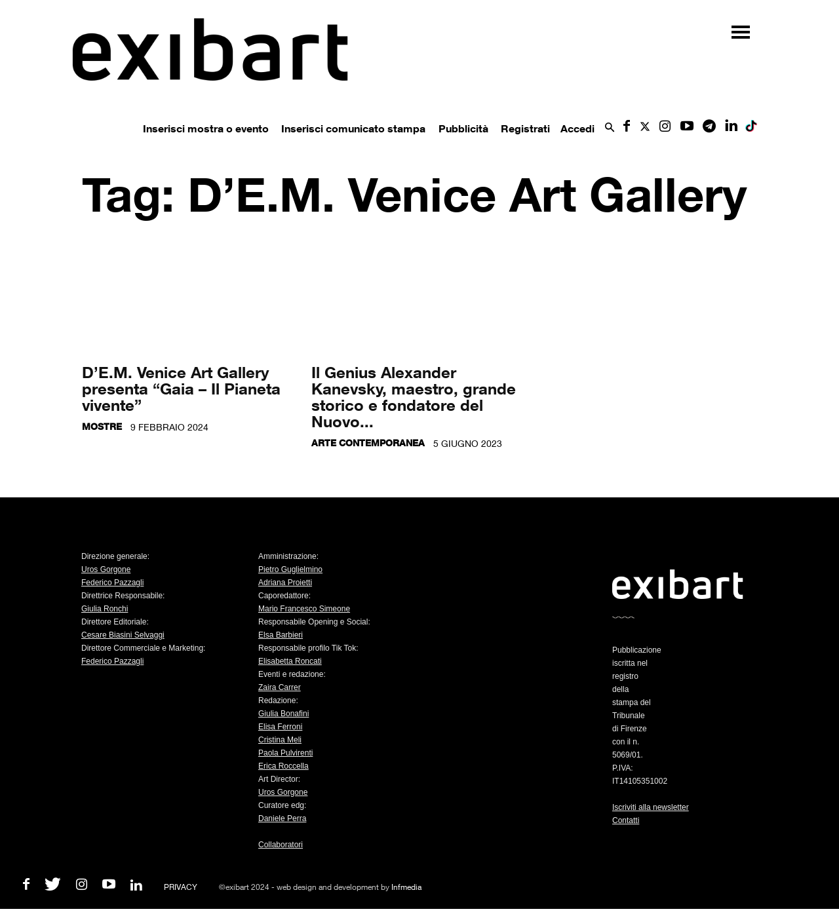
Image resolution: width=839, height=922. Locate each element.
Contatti (625, 820)
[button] (609, 128)
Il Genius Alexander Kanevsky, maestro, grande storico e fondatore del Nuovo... (413, 396)
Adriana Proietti (285, 582)
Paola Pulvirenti (285, 753)
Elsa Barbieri (280, 635)
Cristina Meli (280, 739)
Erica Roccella (283, 766)
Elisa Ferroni (280, 726)
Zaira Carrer (279, 687)
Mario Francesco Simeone (304, 608)
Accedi (577, 128)
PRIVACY (180, 887)
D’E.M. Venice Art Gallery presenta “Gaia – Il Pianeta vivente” (181, 388)
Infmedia (406, 887)
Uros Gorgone (105, 569)
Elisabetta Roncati (290, 661)
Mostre (102, 426)
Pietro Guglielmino (290, 569)
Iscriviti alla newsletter (650, 807)
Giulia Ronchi (104, 608)
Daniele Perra (282, 818)
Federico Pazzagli (112, 582)
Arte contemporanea (368, 442)
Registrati (525, 128)
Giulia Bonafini (283, 713)
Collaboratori (280, 844)
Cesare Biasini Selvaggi (123, 635)
